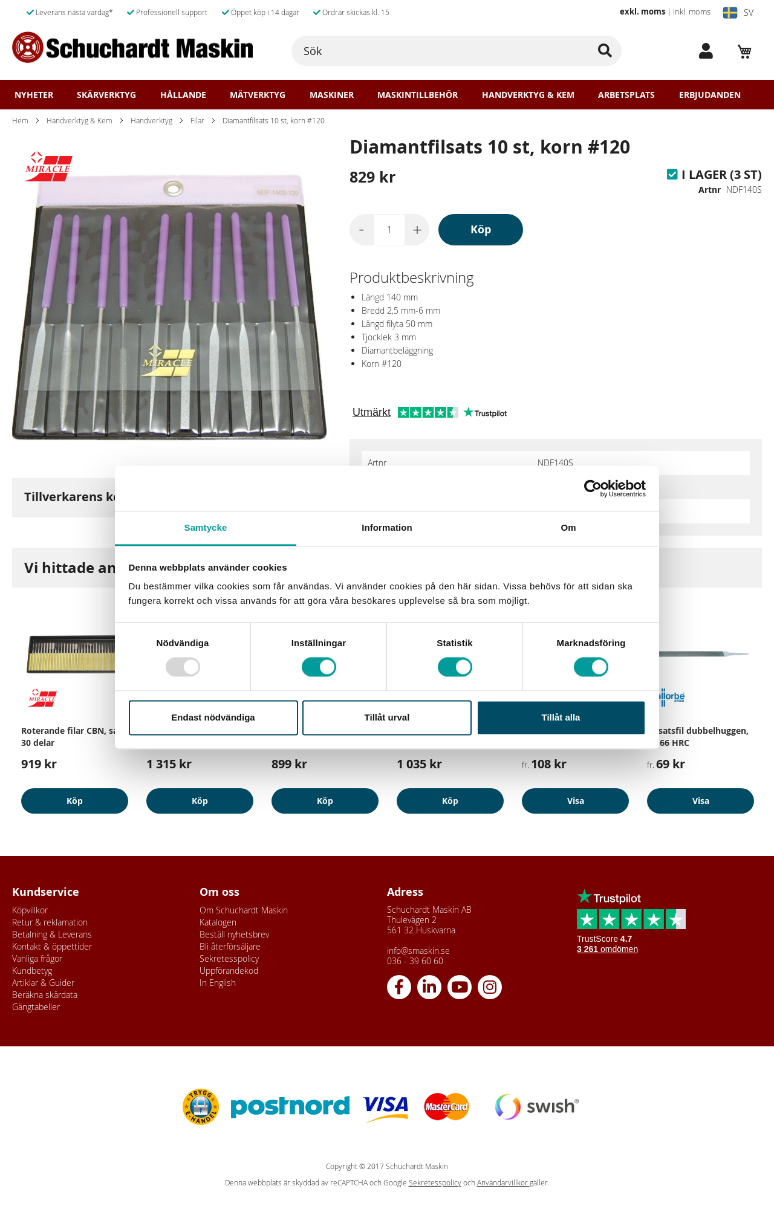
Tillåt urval (387, 717)
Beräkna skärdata (44, 994)
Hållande (183, 94)
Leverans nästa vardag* (70, 12)
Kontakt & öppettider (52, 946)
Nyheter (34, 94)
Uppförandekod (229, 970)
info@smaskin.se (418, 950)
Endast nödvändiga (213, 717)
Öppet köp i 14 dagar (260, 12)
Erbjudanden (710, 94)
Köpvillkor (30, 910)
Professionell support (167, 12)
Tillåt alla (561, 717)
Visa (575, 800)
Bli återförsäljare (230, 946)
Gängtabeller (36, 1006)
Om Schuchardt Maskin (244, 910)
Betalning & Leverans (52, 934)
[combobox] (456, 51)
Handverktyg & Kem (528, 94)
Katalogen (218, 922)
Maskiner (332, 94)
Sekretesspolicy (229, 958)
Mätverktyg (257, 94)
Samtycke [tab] (205, 527)
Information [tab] (387, 527)
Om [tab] (568, 527)
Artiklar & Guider (43, 982)
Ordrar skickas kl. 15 (351, 12)
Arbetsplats (626, 94)
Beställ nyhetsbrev (234, 934)
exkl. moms (642, 11)
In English (218, 982)
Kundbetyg (32, 970)
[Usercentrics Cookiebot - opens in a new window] (593, 488)
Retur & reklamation (50, 922)
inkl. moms (692, 11)
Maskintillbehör (417, 94)
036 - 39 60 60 (415, 961)
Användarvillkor (503, 1182)
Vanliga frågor (37, 958)
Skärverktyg (106, 94)
